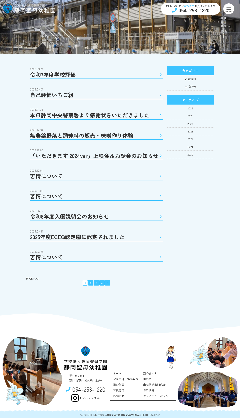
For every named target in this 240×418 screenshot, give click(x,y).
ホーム (117, 373)
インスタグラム (85, 398)
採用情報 (148, 390)
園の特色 (148, 379)
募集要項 (118, 390)
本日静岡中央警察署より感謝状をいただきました (96, 115)
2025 (190, 116)
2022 (190, 139)
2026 (190, 108)
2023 (190, 131)
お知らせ (118, 396)
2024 (190, 124)
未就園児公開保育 (154, 385)
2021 (190, 147)
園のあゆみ (150, 373)
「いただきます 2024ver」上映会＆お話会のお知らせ (96, 155)
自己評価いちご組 (96, 95)
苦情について (96, 176)
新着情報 (190, 79)
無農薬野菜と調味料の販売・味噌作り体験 (96, 135)
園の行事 (118, 385)
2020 (190, 154)
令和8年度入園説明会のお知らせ (96, 216)
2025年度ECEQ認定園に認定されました (96, 237)
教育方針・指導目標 (125, 379)
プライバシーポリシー (157, 396)
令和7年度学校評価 (96, 74)
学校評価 (190, 87)
